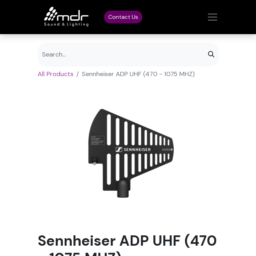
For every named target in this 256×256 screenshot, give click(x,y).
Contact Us (123, 17)
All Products (55, 74)
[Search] (211, 54)
